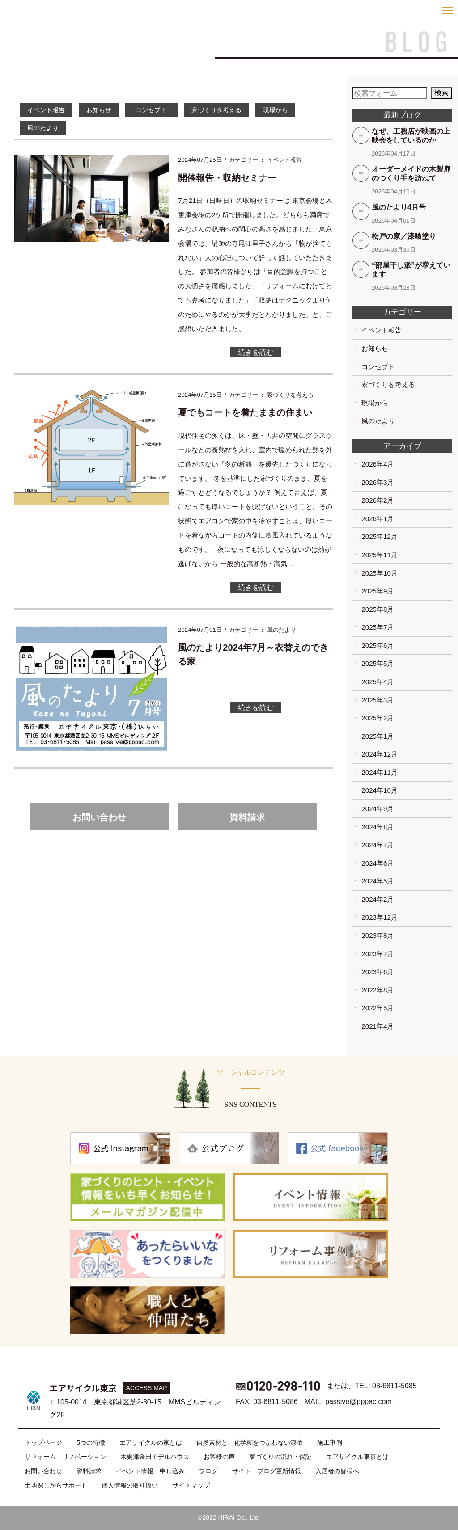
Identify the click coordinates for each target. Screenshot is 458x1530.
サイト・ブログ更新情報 (266, 1471)
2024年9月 (377, 808)
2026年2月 (377, 500)
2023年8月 (377, 935)
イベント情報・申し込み (150, 1471)
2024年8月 (377, 827)
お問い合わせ (99, 823)
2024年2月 (377, 899)
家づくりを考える (236, 110)
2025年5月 (377, 663)
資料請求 (247, 823)
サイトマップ (191, 1485)
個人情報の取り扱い (130, 1485)
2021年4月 (377, 1026)
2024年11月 (379, 772)
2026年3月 (377, 482)
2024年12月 (379, 754)
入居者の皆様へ (337, 1471)
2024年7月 (377, 845)
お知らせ (106, 110)
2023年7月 (377, 954)
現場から (301, 110)
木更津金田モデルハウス (154, 1456)
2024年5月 (377, 881)
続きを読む (256, 354)
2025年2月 (377, 718)
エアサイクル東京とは (357, 1456)
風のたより (45, 129)
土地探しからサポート (56, 1485)
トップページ (43, 1442)
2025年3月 (377, 700)
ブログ (208, 1471)
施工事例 (329, 1442)
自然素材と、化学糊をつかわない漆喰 (249, 1442)
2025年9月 (377, 591)
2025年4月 (377, 681)
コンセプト (168, 110)
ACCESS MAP (146, 1387)
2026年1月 (377, 518)
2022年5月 (377, 1008)
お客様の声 (219, 1456)
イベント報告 (49, 110)
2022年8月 (377, 990)
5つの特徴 (90, 1442)
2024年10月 (379, 790)
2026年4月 (377, 464)
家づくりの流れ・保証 (280, 1456)
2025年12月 (379, 536)
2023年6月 (377, 971)
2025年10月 (379, 573)
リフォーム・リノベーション (65, 1456)
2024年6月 (377, 863)
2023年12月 (379, 917)
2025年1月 (377, 736)
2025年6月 (377, 645)
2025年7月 (377, 627)
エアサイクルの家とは (150, 1442)
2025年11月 (379, 555)
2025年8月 (377, 609)
